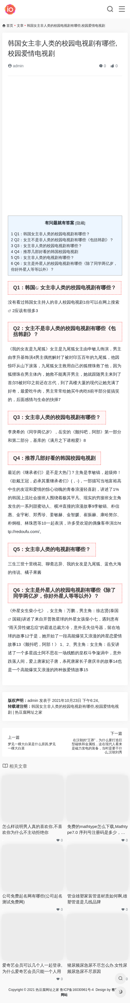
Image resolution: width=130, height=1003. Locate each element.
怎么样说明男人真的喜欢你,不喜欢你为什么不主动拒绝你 (32, 829)
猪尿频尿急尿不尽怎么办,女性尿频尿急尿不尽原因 (97, 968)
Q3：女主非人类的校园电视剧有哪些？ (46, 245)
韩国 (30, 287)
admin (16, 66)
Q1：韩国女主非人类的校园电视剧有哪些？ (50, 234)
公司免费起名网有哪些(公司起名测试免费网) (32, 899)
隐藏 (80, 223)
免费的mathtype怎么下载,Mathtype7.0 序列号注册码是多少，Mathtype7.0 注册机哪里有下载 (97, 830)
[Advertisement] (65, 148)
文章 (20, 26)
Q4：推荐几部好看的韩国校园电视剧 (44, 251)
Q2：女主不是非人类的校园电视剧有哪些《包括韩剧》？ (62, 240)
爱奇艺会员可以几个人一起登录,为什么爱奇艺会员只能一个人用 (32, 968)
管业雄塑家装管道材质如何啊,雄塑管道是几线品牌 (97, 899)
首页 (9, 26)
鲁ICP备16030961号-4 (77, 990)
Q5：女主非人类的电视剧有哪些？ (42, 257)
